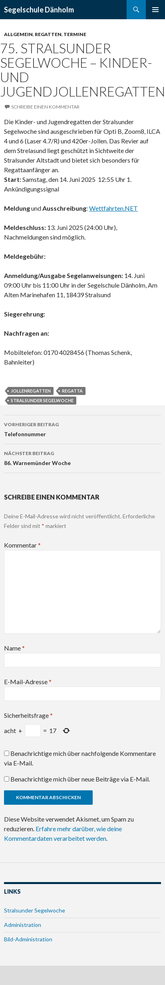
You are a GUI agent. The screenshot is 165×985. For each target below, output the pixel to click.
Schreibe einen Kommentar (45, 107)
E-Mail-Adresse (28, 681)
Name (14, 648)
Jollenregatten (31, 390)
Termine (75, 34)
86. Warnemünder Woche (82, 457)
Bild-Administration (28, 939)
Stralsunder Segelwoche (42, 400)
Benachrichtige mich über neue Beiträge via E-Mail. (80, 779)
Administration (22, 924)
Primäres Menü (155, 9)
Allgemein (18, 34)
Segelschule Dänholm (39, 9)
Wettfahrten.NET (113, 208)
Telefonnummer (82, 428)
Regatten (48, 34)
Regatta (72, 390)
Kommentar (22, 545)
